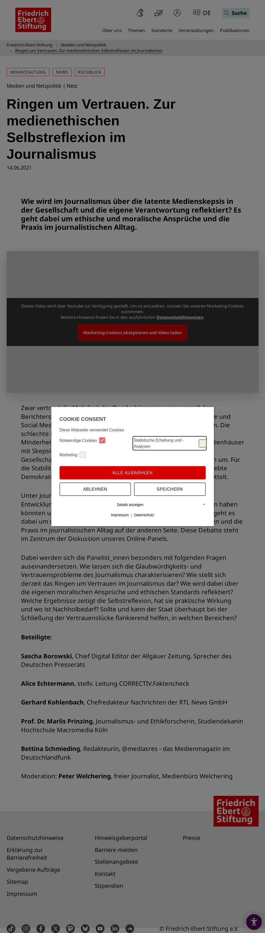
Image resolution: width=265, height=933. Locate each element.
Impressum (120, 515)
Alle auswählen (132, 472)
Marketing (72, 455)
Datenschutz (144, 515)
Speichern (170, 489)
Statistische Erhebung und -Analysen (170, 443)
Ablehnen (95, 489)
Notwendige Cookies (82, 440)
